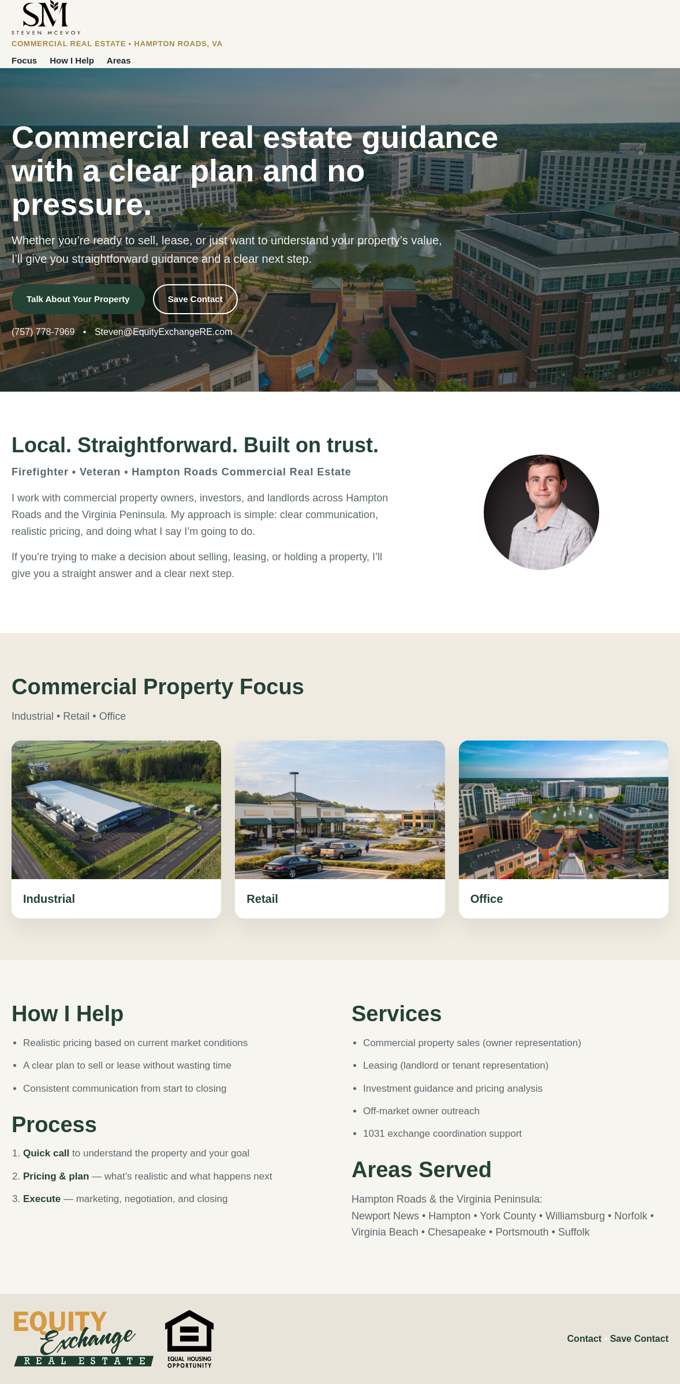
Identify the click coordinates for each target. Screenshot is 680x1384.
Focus (24, 60)
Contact (584, 1339)
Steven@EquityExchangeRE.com (164, 332)
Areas (119, 60)
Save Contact (195, 299)
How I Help (72, 60)
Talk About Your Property (78, 299)
